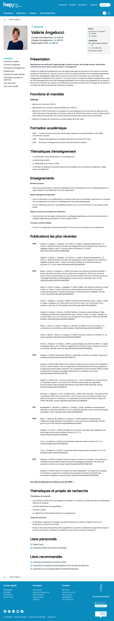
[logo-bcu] (101, 614)
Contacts (36, 599)
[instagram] (9, 611)
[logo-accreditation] (101, 604)
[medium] (17, 611)
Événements (63, 5)
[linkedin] (13, 611)
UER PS (58, 40)
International (8, 595)
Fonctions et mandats (11, 61)
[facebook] (5, 611)
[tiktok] (22, 611)
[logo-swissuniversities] (101, 597)
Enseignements (9, 71)
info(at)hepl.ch (67, 597)
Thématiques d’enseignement (14, 68)
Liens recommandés (11, 86)
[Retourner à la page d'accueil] (5, 19)
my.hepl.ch (93, 5)
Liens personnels (10, 83)
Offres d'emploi (38, 595)
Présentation (8, 58)
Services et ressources (41, 592)
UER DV (58, 37)
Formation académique (12, 65)
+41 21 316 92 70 (67, 599)
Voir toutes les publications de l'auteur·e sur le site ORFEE (52, 482)
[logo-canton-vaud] (101, 588)
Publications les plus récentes (14, 74)
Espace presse (38, 597)
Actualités (72, 5)
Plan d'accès (37, 590)
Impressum (52, 617)
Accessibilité (8, 617)
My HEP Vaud (8, 597)
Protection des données (36, 617)
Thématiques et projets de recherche (13, 79)
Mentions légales (20, 617)
